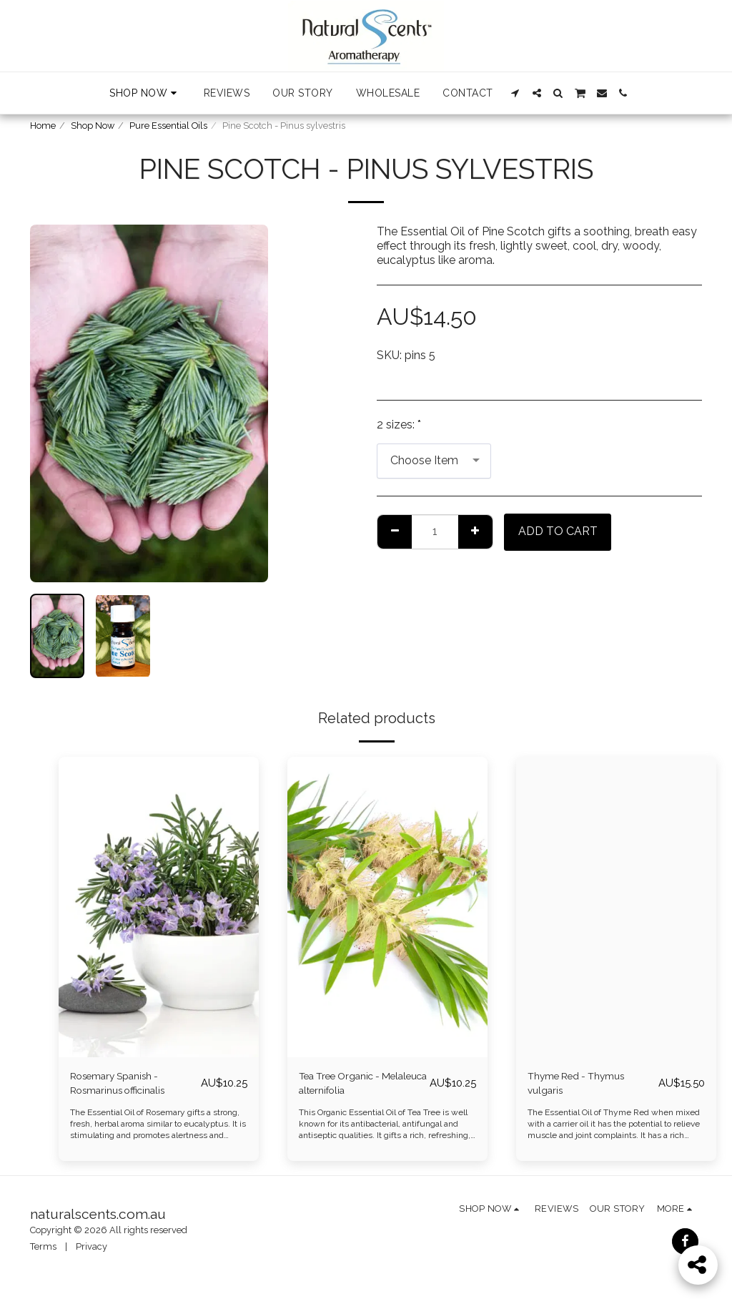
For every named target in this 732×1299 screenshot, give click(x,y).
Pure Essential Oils (168, 125)
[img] (159, 907)
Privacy (91, 1251)
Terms (43, 1251)
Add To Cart (558, 531)
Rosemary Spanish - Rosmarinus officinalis (126, 1085)
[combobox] (434, 461)
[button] (515, 93)
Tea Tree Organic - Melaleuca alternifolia (355, 1085)
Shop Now (92, 125)
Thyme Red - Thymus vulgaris (586, 1085)
